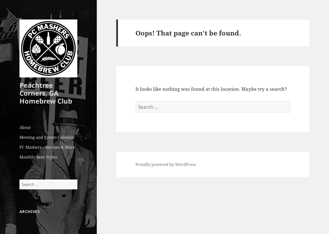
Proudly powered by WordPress (165, 164)
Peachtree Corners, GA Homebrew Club (45, 93)
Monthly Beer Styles (38, 157)
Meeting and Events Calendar (47, 137)
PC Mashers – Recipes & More (47, 147)
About (25, 127)
